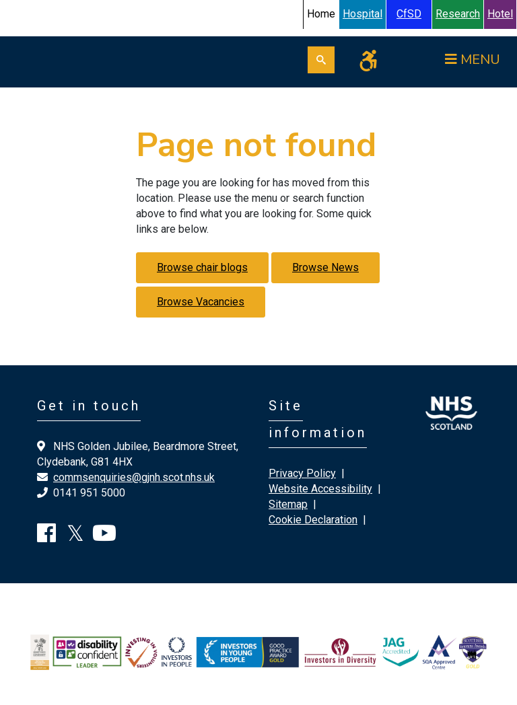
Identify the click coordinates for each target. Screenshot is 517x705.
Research (458, 13)
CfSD (409, 13)
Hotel (500, 13)
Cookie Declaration (313, 519)
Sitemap (288, 504)
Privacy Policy (302, 473)
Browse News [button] (325, 267)
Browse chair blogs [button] (202, 267)
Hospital (362, 13)
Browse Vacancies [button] (200, 301)
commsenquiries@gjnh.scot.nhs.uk (134, 477)
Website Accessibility (320, 488)
